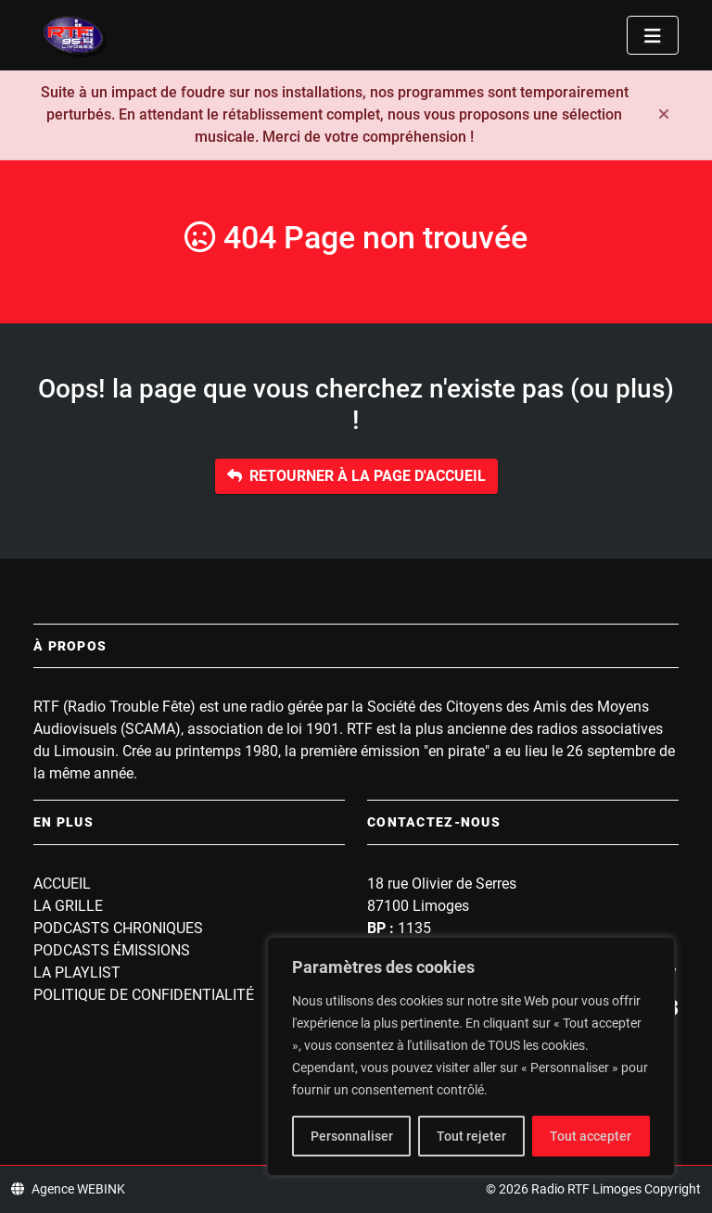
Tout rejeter (471, 1136)
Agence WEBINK (68, 1188)
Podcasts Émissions (111, 950)
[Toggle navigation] (653, 35)
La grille (68, 906)
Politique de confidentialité (143, 995)
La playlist (77, 972)
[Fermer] (664, 115)
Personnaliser (352, 1136)
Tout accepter (590, 1136)
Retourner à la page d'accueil (356, 476)
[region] (471, 1056)
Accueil (62, 883)
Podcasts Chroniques (118, 928)
